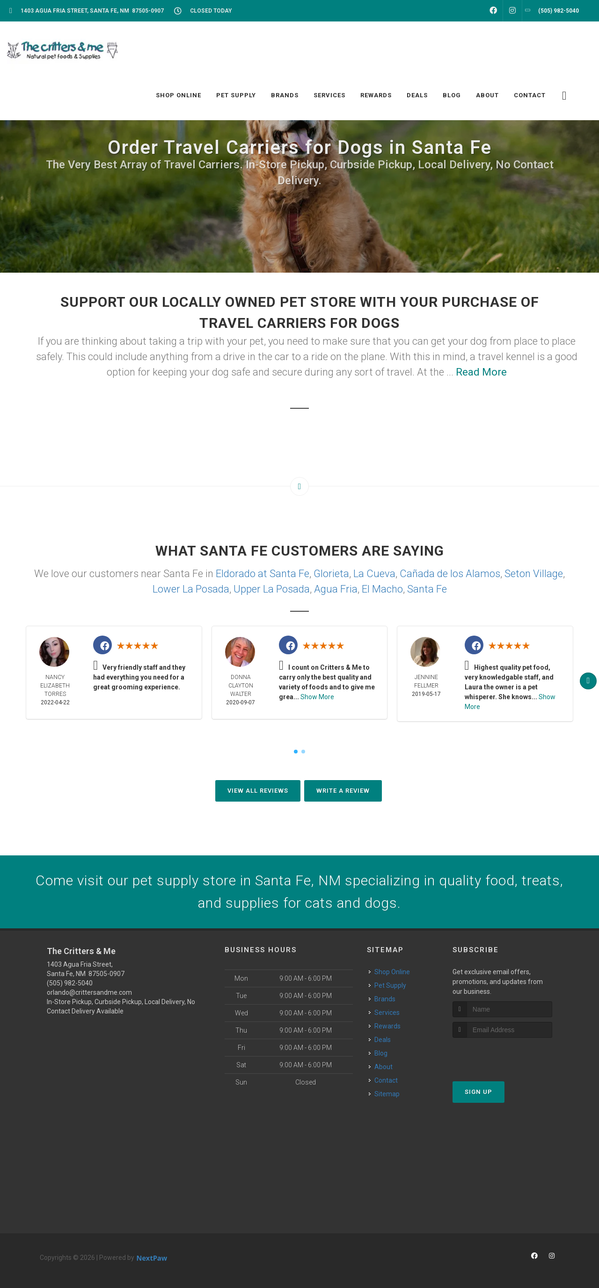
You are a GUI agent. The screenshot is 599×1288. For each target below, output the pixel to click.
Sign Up (478, 1091)
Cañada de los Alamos (450, 573)
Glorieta (331, 573)
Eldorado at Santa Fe (262, 573)
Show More (317, 697)
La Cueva (374, 573)
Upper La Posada (272, 589)
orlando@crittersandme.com (89, 992)
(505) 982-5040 (70, 983)
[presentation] (502, 1055)
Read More (481, 372)
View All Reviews (257, 790)
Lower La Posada (191, 589)
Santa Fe (427, 589)
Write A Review (343, 790)
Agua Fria (336, 589)
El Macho (382, 589)
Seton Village (533, 573)
